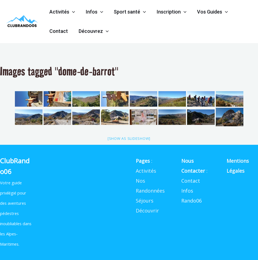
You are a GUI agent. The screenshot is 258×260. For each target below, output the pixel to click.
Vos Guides (209, 12)
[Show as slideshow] (129, 138)
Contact (58, 31)
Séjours (144, 200)
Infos (93, 12)
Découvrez (93, 31)
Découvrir (147, 210)
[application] (72, 12)
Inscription (169, 12)
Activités (62, 12)
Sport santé (128, 12)
